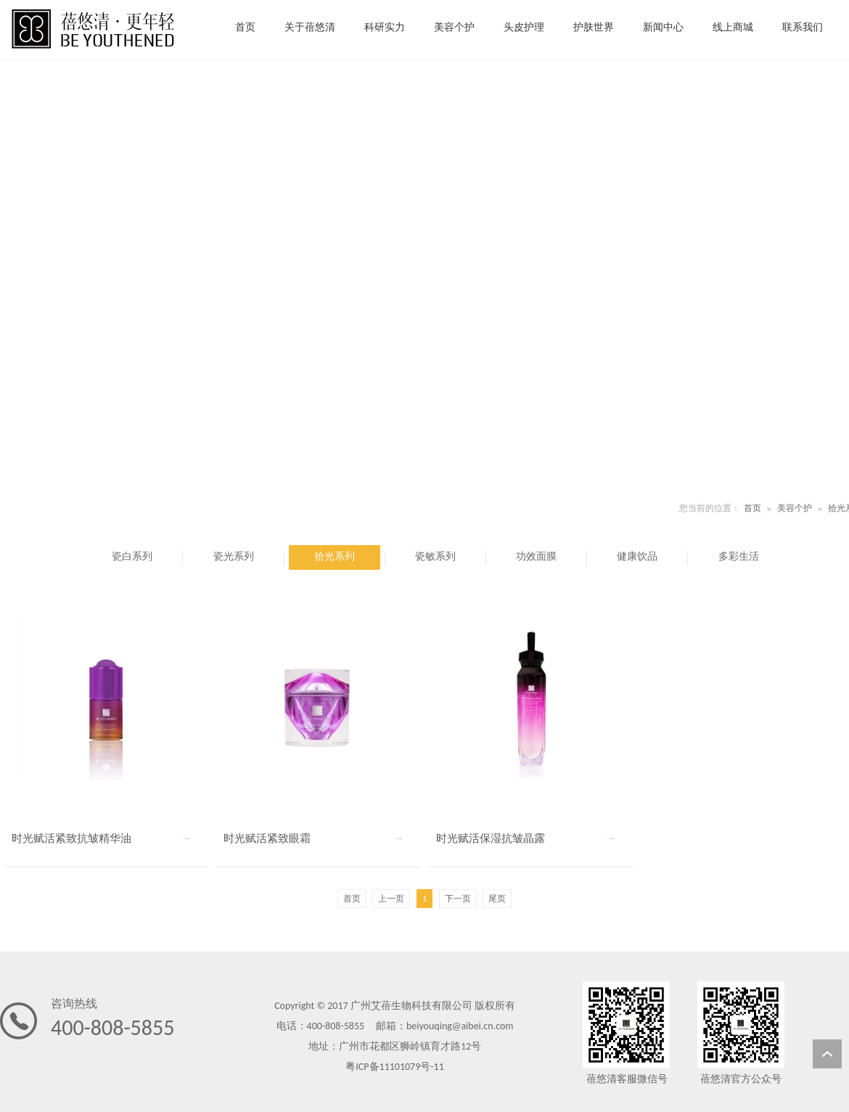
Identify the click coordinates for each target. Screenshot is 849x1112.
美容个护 (794, 508)
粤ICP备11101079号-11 (394, 1066)
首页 (752, 508)
